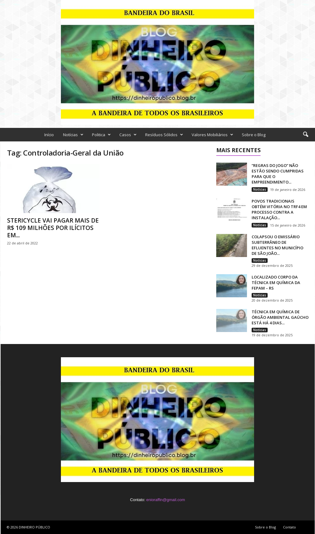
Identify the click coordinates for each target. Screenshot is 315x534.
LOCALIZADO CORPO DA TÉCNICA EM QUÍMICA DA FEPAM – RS (276, 282)
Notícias (73, 134)
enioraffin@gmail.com (165, 499)
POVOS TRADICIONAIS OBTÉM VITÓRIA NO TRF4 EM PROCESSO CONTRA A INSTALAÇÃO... (279, 209)
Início (49, 134)
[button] (305, 134)
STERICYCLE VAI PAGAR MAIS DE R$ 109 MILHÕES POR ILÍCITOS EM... (53, 227)
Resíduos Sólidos (164, 134)
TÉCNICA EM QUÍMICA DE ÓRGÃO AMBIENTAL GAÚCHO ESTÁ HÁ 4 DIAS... (280, 317)
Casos (128, 134)
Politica (101, 134)
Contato (289, 527)
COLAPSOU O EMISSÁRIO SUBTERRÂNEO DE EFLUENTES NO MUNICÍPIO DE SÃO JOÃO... (277, 245)
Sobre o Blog (253, 134)
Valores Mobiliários (212, 134)
